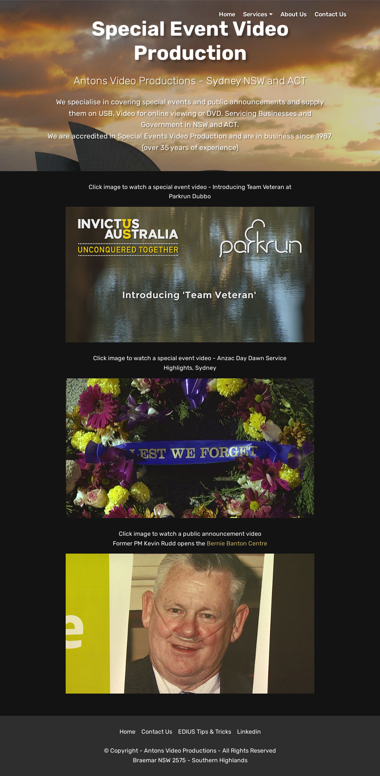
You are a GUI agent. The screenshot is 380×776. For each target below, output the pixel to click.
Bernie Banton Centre (237, 543)
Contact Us (331, 14)
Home (227, 14)
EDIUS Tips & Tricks (204, 731)
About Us (294, 14)
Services (255, 14)
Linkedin (249, 731)
